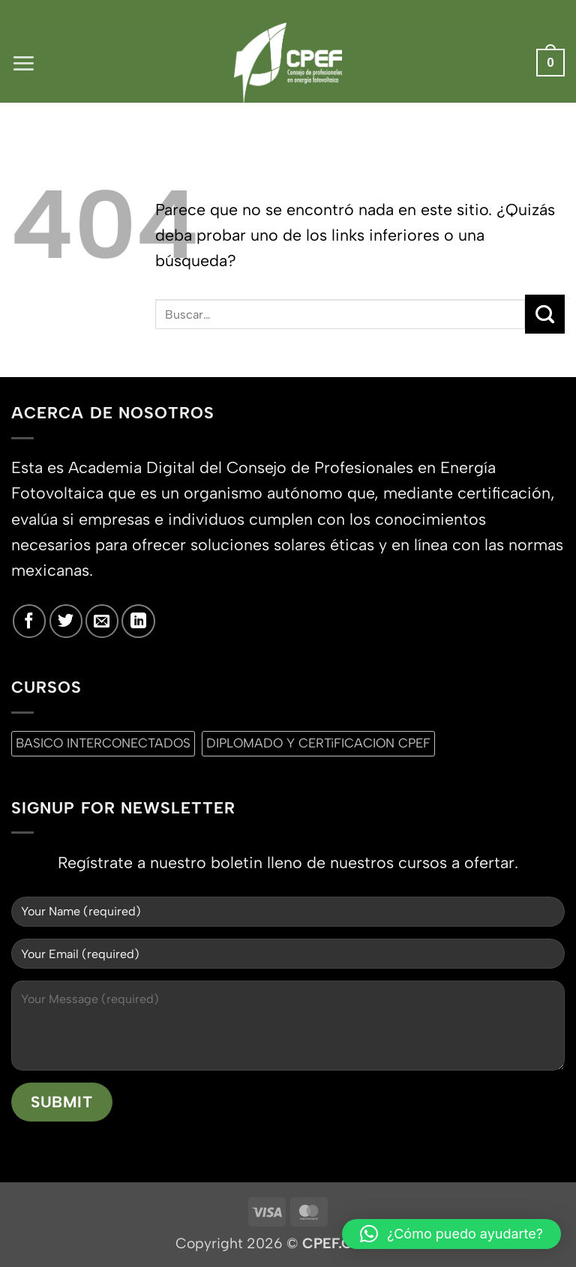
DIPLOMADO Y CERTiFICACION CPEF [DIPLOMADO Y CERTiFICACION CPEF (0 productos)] (318, 742)
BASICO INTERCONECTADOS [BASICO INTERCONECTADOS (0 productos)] (103, 742)
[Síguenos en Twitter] (66, 620)
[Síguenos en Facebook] (29, 620)
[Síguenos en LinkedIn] (138, 620)
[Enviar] (545, 314)
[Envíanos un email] (102, 620)
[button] (23, 62)
